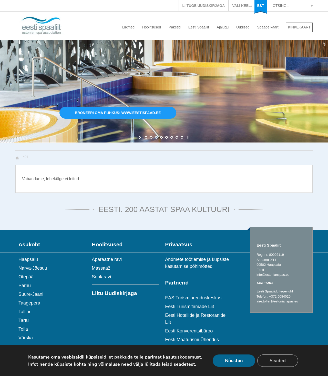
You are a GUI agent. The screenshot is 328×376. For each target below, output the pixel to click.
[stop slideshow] (187, 137)
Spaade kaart (267, 27)
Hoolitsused (151, 27)
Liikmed (128, 27)
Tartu (23, 320)
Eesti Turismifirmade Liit (189, 306)
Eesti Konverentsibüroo (189, 330)
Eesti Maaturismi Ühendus (192, 339)
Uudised (242, 27)
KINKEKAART (299, 27)
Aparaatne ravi (107, 259)
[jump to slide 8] (181, 137)
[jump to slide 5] (166, 137)
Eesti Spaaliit (198, 27)
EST (260, 6)
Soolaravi (101, 276)
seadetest (184, 364)
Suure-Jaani (30, 294)
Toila (23, 329)
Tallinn (25, 311)
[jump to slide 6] (171, 137)
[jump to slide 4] (161, 137)
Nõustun (234, 361)
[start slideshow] (140, 137)
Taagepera (29, 303)
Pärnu (24, 285)
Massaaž (101, 268)
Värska (25, 337)
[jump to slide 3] (156, 137)
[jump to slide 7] (176, 137)
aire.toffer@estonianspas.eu (277, 301)
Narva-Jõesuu (32, 268)
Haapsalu (28, 259)
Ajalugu (223, 27)
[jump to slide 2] (151, 137)
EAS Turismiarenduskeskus (193, 297)
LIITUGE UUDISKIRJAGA (203, 6)
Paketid (175, 27)
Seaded (278, 361)
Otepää (26, 276)
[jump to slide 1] (146, 137)
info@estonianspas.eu (273, 275)
